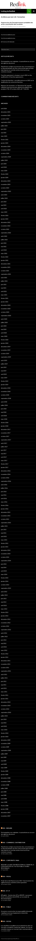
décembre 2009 (5, 740)
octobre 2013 (5, 585)
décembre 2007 (5, 812)
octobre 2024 (5, 153)
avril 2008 (4, 799)
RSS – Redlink (7, 828)
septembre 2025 (6, 122)
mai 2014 (3, 567)
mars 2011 (4, 692)
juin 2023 (3, 201)
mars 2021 (4, 295)
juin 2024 (3, 164)
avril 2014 (4, 571)
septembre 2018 (6, 398)
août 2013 (4, 591)
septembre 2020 (6, 315)
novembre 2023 (5, 184)
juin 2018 (3, 409)
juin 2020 (3, 326)
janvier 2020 (4, 343)
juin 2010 (3, 719)
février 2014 (4, 578)
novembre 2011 (5, 664)
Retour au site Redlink (7, 42)
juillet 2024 (4, 160)
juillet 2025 (4, 126)
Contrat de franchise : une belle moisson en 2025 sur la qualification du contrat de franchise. (17, 81)
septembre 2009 (6, 750)
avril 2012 (4, 647)
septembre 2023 (6, 191)
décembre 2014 (5, 550)
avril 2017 (4, 457)
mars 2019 (4, 377)
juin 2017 (3, 450)
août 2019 (4, 360)
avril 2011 (4, 688)
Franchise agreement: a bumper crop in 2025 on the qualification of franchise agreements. (16, 76)
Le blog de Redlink (8, 11)
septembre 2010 (6, 712)
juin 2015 (3, 529)
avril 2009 (4, 764)
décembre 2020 (5, 305)
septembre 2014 (6, 560)
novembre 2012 (5, 622)
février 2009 (4, 771)
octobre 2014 (5, 557)
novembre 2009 (5, 743)
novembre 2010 (5, 705)
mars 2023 (4, 212)
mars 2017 (4, 460)
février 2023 (4, 215)
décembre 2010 (5, 702)
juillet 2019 (4, 364)
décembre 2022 (5, 222)
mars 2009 (4, 767)
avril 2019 (4, 374)
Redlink (10, 26)
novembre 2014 (5, 553)
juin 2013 (3, 598)
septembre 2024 (6, 157)
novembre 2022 (5, 226)
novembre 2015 (5, 516)
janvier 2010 (4, 736)
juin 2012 (3, 640)
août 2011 (4, 674)
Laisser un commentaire (19, 26)
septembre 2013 (6, 588)
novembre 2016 (5, 474)
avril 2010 (4, 726)
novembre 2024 (5, 150)
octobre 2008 (5, 785)
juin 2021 (3, 284)
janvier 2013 (4, 616)
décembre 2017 (5, 429)
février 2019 (4, 381)
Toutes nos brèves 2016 (8, 38)
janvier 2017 (4, 467)
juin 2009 (3, 757)
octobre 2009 (5, 747)
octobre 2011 (5, 667)
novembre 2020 (5, 308)
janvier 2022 (4, 260)
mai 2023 (3, 205)
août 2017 (4, 443)
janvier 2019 (4, 384)
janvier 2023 (4, 219)
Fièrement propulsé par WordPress (10, 938)
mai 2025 (3, 132)
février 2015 (4, 543)
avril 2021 (4, 291)
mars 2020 (4, 336)
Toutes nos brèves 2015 (8, 34)
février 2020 (4, 340)
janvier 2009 (4, 774)
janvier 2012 (4, 657)
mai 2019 (3, 371)
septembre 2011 (6, 671)
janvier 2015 (4, 547)
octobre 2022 (5, 229)
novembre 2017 (5, 433)
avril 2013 (4, 605)
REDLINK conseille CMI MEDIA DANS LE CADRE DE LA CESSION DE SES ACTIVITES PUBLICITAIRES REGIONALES (17, 866)
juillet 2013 (4, 595)
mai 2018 (3, 412)
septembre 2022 (6, 233)
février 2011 (4, 695)
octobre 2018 (5, 395)
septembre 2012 (6, 629)
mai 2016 (3, 495)
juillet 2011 (4, 678)
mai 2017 (3, 453)
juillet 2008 (4, 788)
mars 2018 (4, 419)
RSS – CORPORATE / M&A (11, 860)
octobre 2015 (5, 519)
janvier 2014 (4, 581)
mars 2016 (4, 502)
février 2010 (4, 733)
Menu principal (33, 11)
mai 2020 (3, 329)
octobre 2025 (5, 119)
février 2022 (4, 257)
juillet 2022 (4, 239)
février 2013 (4, 612)
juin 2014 (3, 564)
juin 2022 (3, 243)
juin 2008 (3, 792)
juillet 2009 (4, 754)
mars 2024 (4, 170)
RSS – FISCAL (7, 876)
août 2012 (4, 633)
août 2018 (4, 402)
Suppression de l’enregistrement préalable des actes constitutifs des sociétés (17, 23)
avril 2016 (4, 498)
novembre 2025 (5, 115)
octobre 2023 (5, 188)
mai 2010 (3, 723)
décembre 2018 (5, 388)
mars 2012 (4, 650)
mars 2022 (4, 253)
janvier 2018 (4, 426)
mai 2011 (3, 685)
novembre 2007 (5, 816)
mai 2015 (3, 533)
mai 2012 (3, 643)
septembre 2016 (6, 481)
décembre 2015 (5, 512)
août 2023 (4, 195)
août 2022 (4, 236)
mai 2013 (3, 602)
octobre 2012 (5, 626)
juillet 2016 (4, 488)
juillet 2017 (4, 446)
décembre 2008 (5, 778)
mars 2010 (4, 729)
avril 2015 (4, 536)
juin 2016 (3, 491)
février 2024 (4, 174)
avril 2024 (4, 167)
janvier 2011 (4, 698)
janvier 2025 (4, 143)
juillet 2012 (4, 636)
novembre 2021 (5, 267)
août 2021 (4, 277)
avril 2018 (4, 415)
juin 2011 (3, 681)
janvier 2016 (4, 509)
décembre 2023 (5, 181)
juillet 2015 (4, 526)
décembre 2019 (5, 346)
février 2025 (4, 139)
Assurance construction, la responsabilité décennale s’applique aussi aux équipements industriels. (16, 912)
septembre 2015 (6, 522)
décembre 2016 (5, 471)
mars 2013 (4, 609)
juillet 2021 (4, 281)
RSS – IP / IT (6, 891)
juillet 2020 (4, 322)
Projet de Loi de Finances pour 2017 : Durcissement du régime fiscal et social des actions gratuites (17, 881)
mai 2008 (3, 795)
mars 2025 (4, 136)
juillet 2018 (4, 405)
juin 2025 (3, 129)
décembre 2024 (5, 146)
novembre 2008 (5, 781)
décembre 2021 (5, 264)
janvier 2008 (4, 809)
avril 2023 (4, 208)
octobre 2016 (5, 478)
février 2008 (4, 805)
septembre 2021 (6, 274)
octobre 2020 (5, 312)
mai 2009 (3, 761)
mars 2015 (4, 540)
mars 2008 (4, 802)
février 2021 (4, 298)
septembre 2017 (6, 440)
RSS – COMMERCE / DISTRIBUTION (14, 842)
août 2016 (4, 484)
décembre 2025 (5, 112)
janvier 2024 (4, 177)
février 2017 (4, 464)
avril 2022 (4, 250)
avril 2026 (4, 108)
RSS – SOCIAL (7, 921)
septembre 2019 (6, 357)
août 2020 (4, 319)
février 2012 (4, 654)
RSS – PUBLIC (7, 907)
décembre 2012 (5, 619)
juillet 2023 (4, 198)
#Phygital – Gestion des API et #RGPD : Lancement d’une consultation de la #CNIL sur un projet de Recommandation (16, 896)
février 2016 (4, 505)
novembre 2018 (5, 391)
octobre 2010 (5, 709)
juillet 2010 (4, 716)
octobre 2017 (5, 436)
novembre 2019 (5, 350)
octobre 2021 (5, 270)
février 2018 (4, 422)
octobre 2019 (5, 353)
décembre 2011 (5, 660)
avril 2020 (4, 333)
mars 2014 (4, 574)
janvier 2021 (4, 302)
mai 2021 (3, 288)
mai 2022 (3, 246)
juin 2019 (3, 367)
